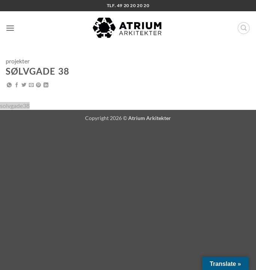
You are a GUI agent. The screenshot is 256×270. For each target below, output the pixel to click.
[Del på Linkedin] (45, 85)
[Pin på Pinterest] (38, 85)
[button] (10, 28)
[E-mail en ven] (31, 85)
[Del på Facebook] (16, 85)
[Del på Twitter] (23, 85)
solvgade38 (15, 105)
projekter (18, 60)
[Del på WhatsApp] (9, 85)
